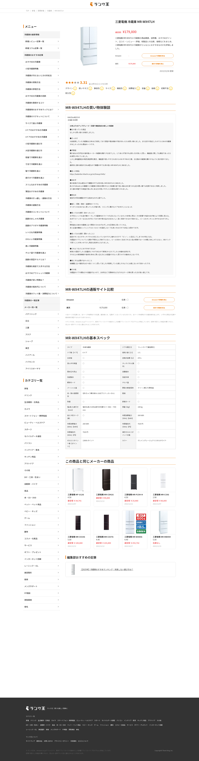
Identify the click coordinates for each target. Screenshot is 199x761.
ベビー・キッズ (87, 725)
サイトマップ (30, 741)
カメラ (53, 720)
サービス (130, 725)
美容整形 (41, 729)
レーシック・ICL (31, 729)
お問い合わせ (48, 741)
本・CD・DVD (61, 725)
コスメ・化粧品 (120, 725)
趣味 (111, 725)
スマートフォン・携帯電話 (66, 720)
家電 (27, 720)
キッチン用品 (141, 720)
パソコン (120, 720)
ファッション (104, 725)
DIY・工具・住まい (32, 725)
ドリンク (33, 720)
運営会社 (39, 741)
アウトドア (151, 720)
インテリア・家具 (130, 720)
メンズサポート (56, 729)
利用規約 (73, 741)
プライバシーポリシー (61, 741)
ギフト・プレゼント (141, 725)
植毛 (77, 729)
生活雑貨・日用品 (44, 720)
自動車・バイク (45, 725)
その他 (159, 720)
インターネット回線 (155, 725)
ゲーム (96, 725)
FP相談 (64, 729)
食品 (53, 725)
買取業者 (72, 729)
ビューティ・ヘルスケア (85, 720)
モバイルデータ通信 (108, 720)
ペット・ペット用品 (74, 725)
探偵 (47, 729)
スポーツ (97, 720)
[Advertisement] (120, 654)
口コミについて (83, 741)
